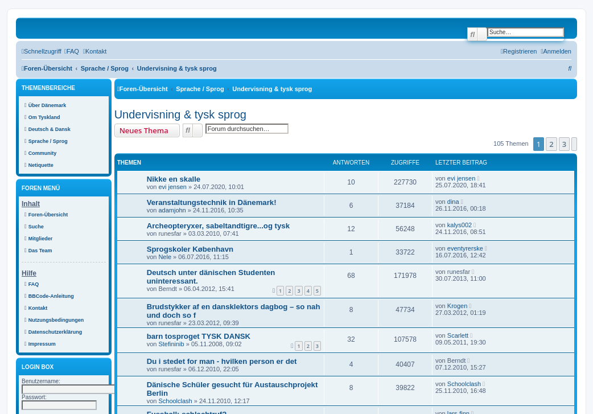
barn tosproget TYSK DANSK (198, 336)
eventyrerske (465, 248)
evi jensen (172, 186)
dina (453, 201)
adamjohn (172, 210)
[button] (574, 144)
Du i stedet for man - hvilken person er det (222, 361)
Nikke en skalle (174, 179)
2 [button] (551, 144)
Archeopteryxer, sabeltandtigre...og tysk (218, 226)
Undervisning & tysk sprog (180, 114)
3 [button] (564, 144)
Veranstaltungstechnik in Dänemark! (212, 202)
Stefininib (171, 344)
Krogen (457, 305)
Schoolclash (175, 400)
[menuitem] (71, 51)
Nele (164, 256)
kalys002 (459, 225)
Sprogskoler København (190, 249)
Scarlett (457, 335)
